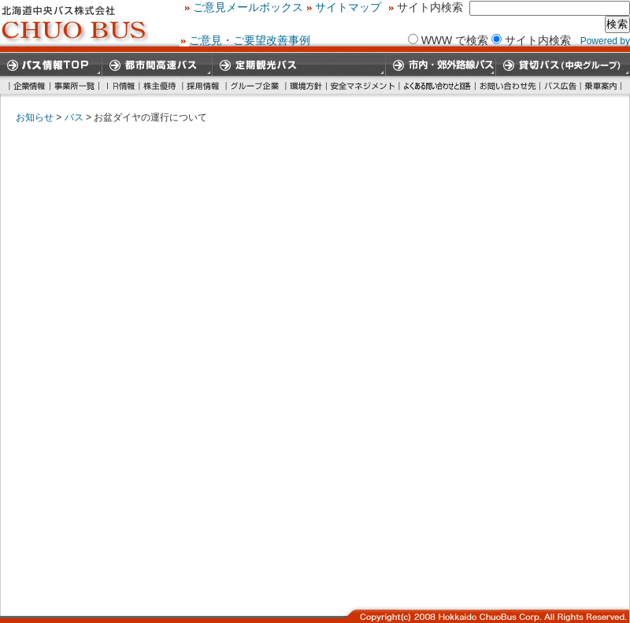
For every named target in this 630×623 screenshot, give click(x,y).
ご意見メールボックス (409, 7)
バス (74, 117)
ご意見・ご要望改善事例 (249, 39)
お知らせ (35, 117)
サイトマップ (509, 7)
